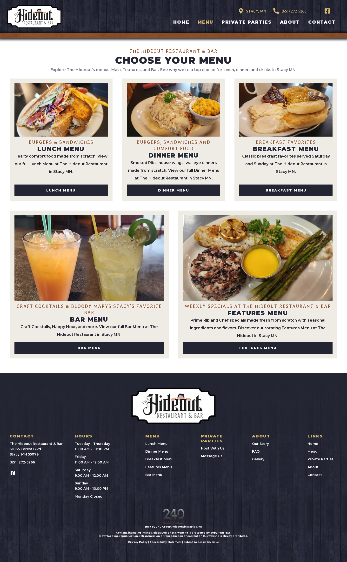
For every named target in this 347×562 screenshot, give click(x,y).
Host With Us (213, 448)
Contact (314, 475)
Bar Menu (153, 475)
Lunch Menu (156, 444)
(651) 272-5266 (22, 462)
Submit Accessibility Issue (201, 542)
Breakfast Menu (159, 459)
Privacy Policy (137, 542)
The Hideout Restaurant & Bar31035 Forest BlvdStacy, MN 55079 (36, 449)
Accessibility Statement (165, 542)
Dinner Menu (156, 451)
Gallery (258, 459)
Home (312, 444)
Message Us (211, 456)
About (312, 467)
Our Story (260, 444)
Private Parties (320, 459)
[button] (327, 10)
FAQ (256, 451)
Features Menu (158, 467)
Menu (312, 451)
